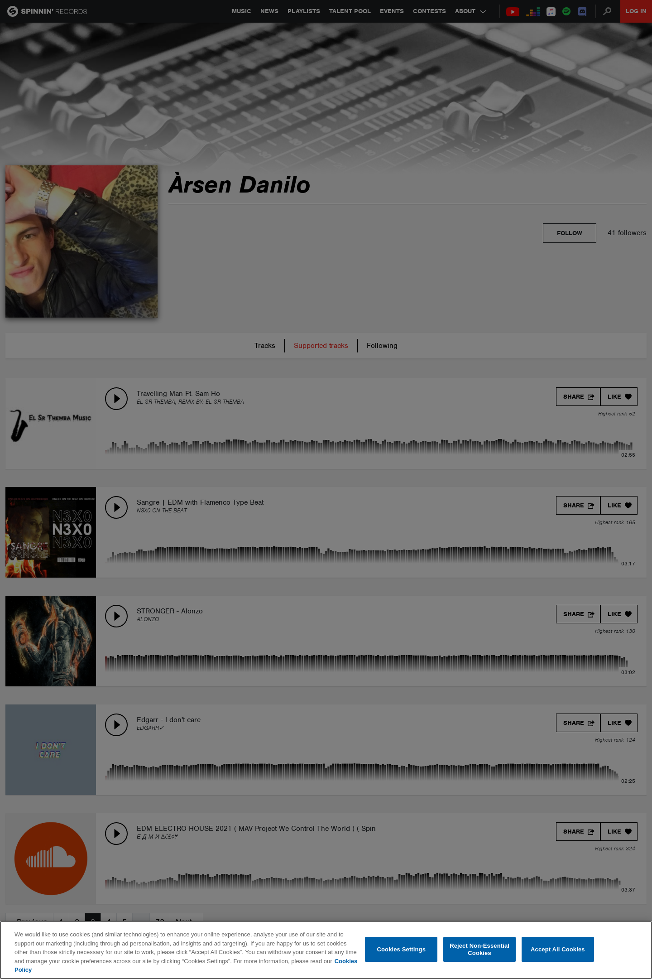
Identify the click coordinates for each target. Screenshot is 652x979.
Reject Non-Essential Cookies (479, 949)
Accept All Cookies (558, 949)
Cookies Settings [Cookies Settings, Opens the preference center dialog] (401, 949)
